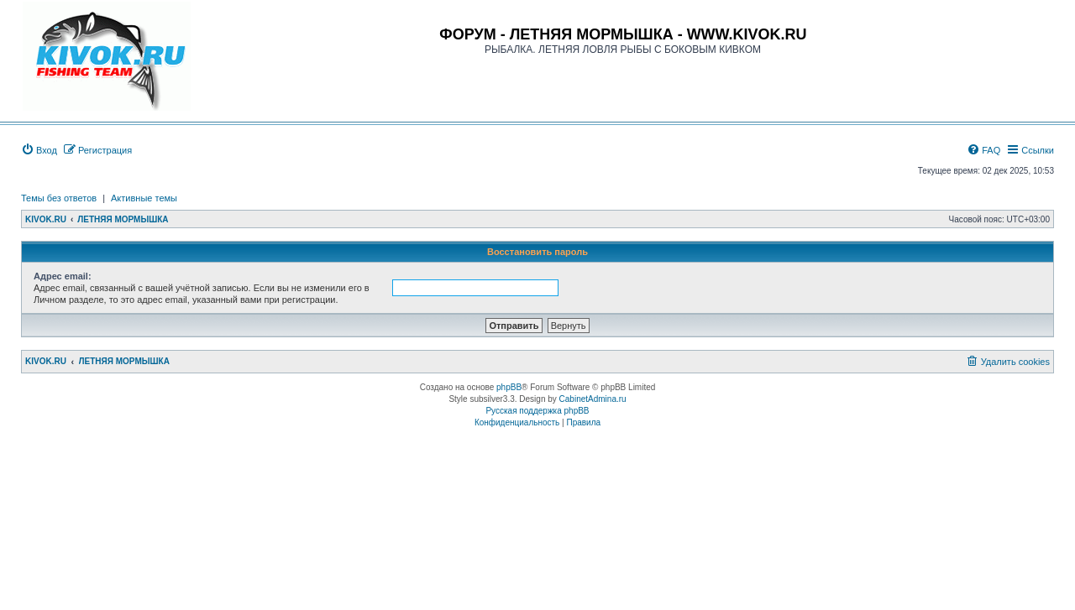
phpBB (509, 387)
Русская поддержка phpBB (537, 410)
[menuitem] (39, 150)
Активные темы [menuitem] (144, 198)
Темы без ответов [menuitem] (59, 198)
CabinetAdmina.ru (593, 399)
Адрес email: (63, 276)
